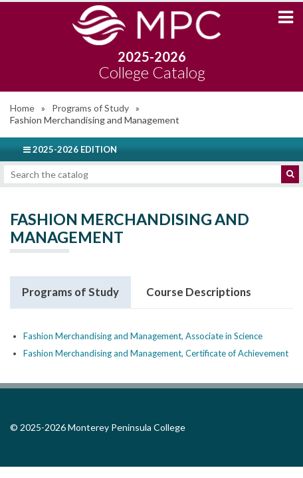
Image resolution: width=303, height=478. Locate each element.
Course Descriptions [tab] (198, 292)
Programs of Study (90, 108)
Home (22, 108)
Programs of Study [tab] (70, 292)
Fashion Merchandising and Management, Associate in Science (142, 336)
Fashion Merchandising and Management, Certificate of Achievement (155, 353)
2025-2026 (151, 64)
